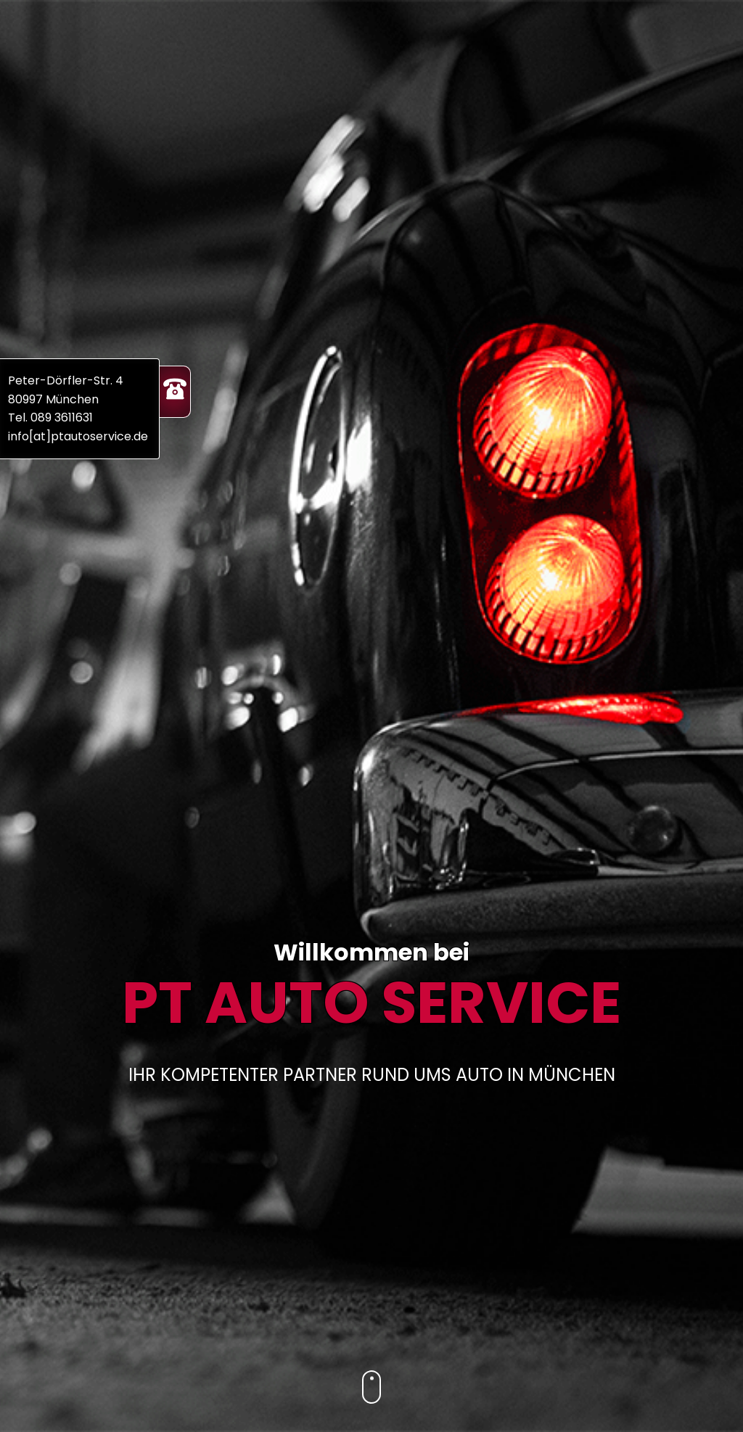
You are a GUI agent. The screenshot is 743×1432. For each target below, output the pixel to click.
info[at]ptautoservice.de (78, 436)
